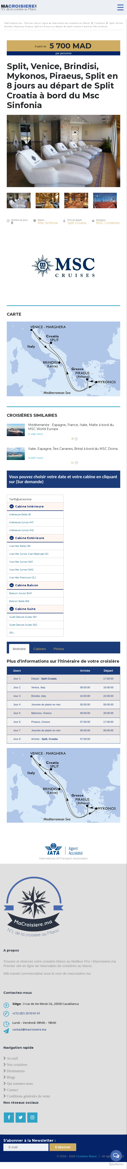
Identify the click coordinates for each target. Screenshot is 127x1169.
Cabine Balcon (23, 585)
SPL (11, 632)
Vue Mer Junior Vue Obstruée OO (28, 553)
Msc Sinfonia (48, 223)
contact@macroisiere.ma (29, 1029)
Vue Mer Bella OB (19, 546)
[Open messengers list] (116, 1155)
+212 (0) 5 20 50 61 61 (26, 1013)
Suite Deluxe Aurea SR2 (23, 624)
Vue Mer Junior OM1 (21, 561)
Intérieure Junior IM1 (21, 522)
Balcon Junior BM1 (20, 593)
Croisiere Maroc (86, 1156)
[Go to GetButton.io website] (116, 1164)
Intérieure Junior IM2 (21, 530)
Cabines (39, 649)
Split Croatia (76, 223)
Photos (58, 649)
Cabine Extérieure (26, 538)
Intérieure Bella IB (20, 514)
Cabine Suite (22, 609)
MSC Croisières (108, 223)
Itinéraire (19, 649)
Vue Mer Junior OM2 (21, 569)
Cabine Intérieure (26, 506)
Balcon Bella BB (19, 601)
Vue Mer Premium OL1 (22, 577)
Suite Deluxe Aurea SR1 (23, 616)
